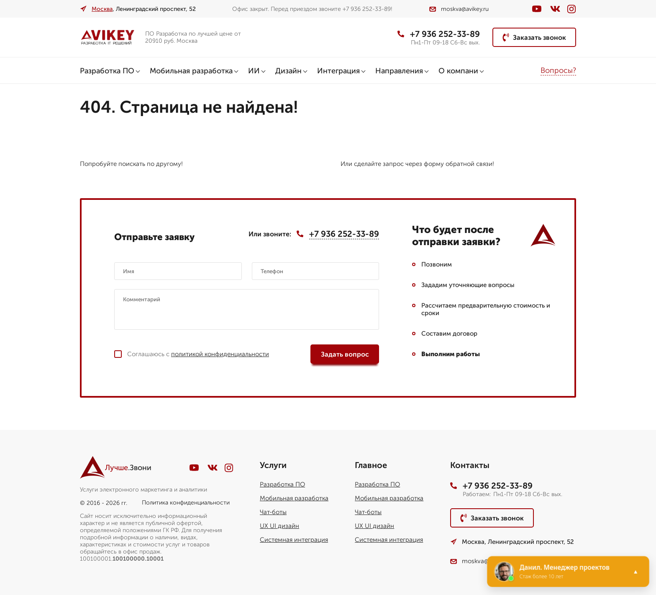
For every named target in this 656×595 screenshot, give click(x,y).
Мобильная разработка (191, 70)
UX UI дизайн (279, 526)
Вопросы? (558, 70)
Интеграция (338, 70)
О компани (458, 70)
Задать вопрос (345, 354)
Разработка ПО (107, 70)
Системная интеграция (294, 539)
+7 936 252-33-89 (438, 34)
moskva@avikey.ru (459, 9)
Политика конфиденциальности (186, 502)
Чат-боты (273, 512)
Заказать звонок (534, 37)
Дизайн (288, 70)
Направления (399, 70)
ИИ (254, 70)
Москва (102, 9)
